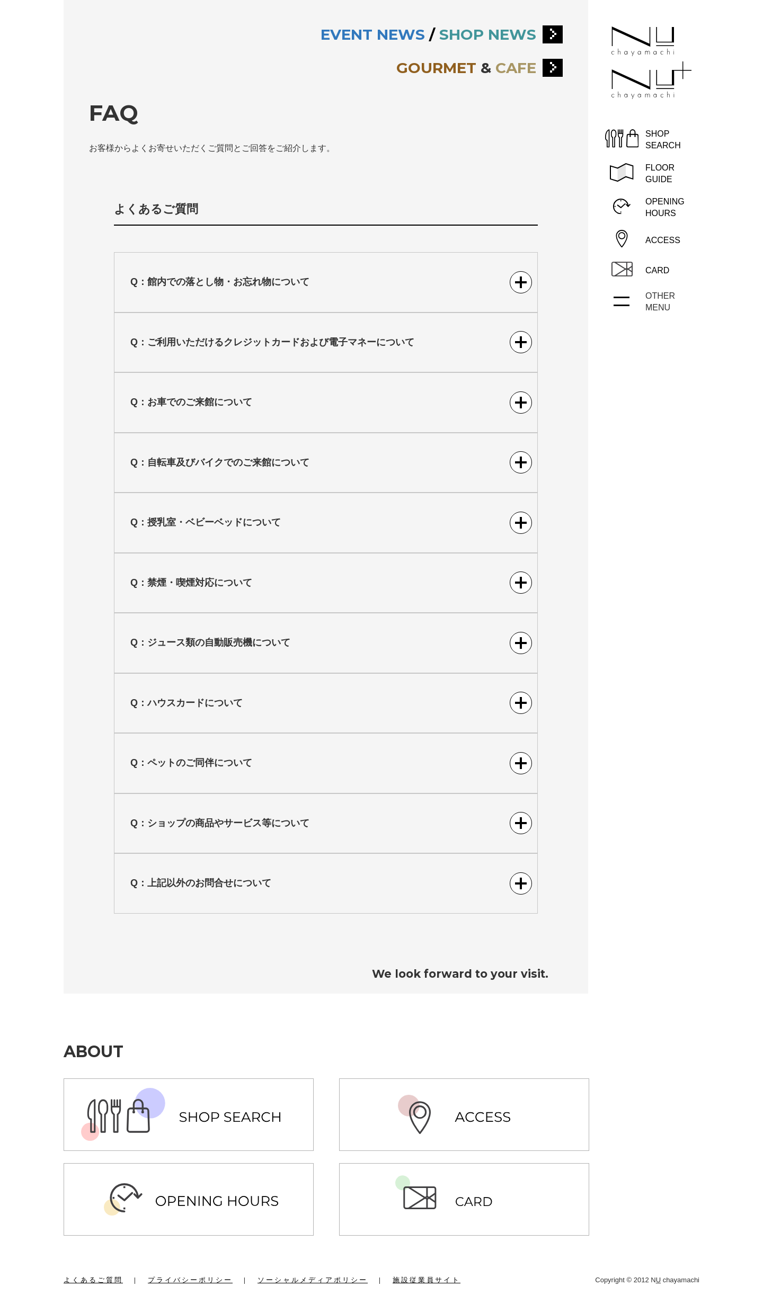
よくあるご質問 (93, 1280)
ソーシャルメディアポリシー (313, 1280)
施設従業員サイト (426, 1280)
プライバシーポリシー (190, 1280)
